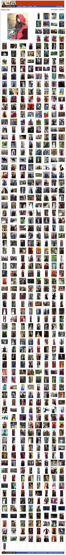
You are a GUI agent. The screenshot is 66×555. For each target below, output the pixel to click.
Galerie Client (30, 552)
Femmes (25, 6)
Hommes (30, 6)
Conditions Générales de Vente (55, 552)
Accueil (19, 6)
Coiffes (35, 6)
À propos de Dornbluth (41, 552)
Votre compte (59, 6)
